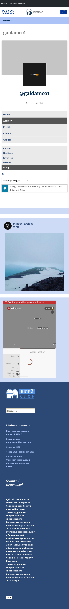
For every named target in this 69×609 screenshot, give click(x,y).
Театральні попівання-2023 (20, 451)
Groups (7, 139)
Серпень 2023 (13, 447)
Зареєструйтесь (17, 3)
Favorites (8, 157)
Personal (7, 148)
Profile (7, 127)
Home (6, 114)
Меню (6, 20)
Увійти (4, 3)
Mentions (8, 153)
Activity (7, 120)
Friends (7, 133)
